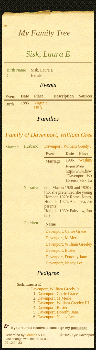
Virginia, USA (41, 105)
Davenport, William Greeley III (63, 303)
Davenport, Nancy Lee (64, 263)
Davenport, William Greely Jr (68, 146)
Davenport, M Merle (62, 238)
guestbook (79, 328)
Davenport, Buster (61, 250)
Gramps (31, 335)
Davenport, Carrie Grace (66, 231)
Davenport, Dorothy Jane (66, 257)
